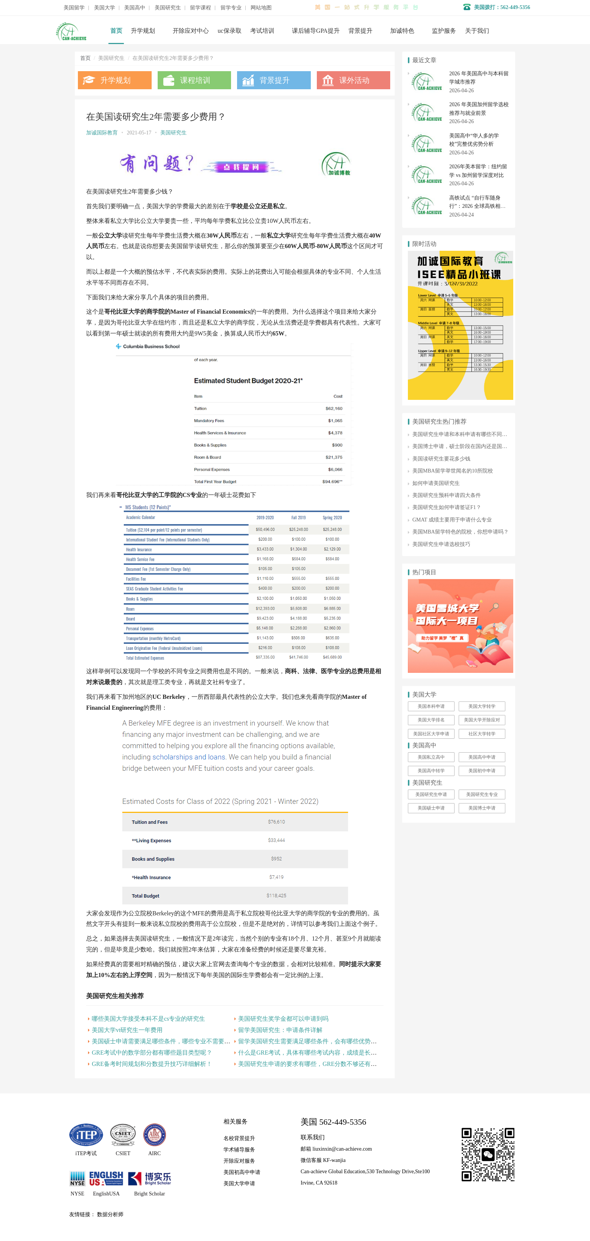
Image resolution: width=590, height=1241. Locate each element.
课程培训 (195, 80)
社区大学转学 (482, 733)
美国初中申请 (482, 770)
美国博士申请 (482, 808)
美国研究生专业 (482, 794)
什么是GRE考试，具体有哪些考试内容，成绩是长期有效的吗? (320, 1052)
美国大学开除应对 (482, 720)
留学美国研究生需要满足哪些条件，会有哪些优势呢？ (310, 1041)
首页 (116, 30)
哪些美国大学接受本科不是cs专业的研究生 (148, 1018)
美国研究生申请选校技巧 (441, 544)
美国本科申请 (431, 706)
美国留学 (74, 8)
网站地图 (261, 8)
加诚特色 (402, 30)
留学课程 (200, 8)
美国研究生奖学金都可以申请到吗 (283, 1018)
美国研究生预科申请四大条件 (446, 495)
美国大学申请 (239, 1183)
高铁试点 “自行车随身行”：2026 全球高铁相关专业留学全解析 (477, 206)
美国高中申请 (482, 757)
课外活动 (354, 80)
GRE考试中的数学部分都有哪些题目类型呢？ (152, 1052)
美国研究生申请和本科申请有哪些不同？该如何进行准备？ (480, 434)
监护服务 (444, 30)
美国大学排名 (431, 720)
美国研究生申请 (431, 794)
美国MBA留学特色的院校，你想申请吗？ (460, 532)
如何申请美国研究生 (436, 483)
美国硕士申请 (431, 808)
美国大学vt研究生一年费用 (127, 1030)
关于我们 (477, 30)
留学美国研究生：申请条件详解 (280, 1030)
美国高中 (134, 8)
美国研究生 (168, 8)
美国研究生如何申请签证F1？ (446, 507)
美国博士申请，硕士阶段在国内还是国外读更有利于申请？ (480, 446)
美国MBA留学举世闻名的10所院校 (452, 471)
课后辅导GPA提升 (316, 30)
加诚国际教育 (102, 133)
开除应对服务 (239, 1161)
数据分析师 (110, 1214)
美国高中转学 (431, 770)
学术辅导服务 (239, 1150)
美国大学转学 (482, 706)
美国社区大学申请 (431, 733)
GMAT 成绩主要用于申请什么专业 (452, 520)
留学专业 (231, 8)
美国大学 (104, 8)
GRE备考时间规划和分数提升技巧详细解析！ (152, 1064)
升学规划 (143, 30)
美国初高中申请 (242, 1172)
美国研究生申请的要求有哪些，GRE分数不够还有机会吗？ (316, 1064)
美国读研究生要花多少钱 (441, 459)
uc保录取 (230, 30)
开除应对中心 (191, 30)
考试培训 (262, 30)
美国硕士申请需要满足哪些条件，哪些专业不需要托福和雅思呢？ (179, 1041)
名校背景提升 (239, 1138)
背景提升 (360, 30)
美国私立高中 (431, 757)
